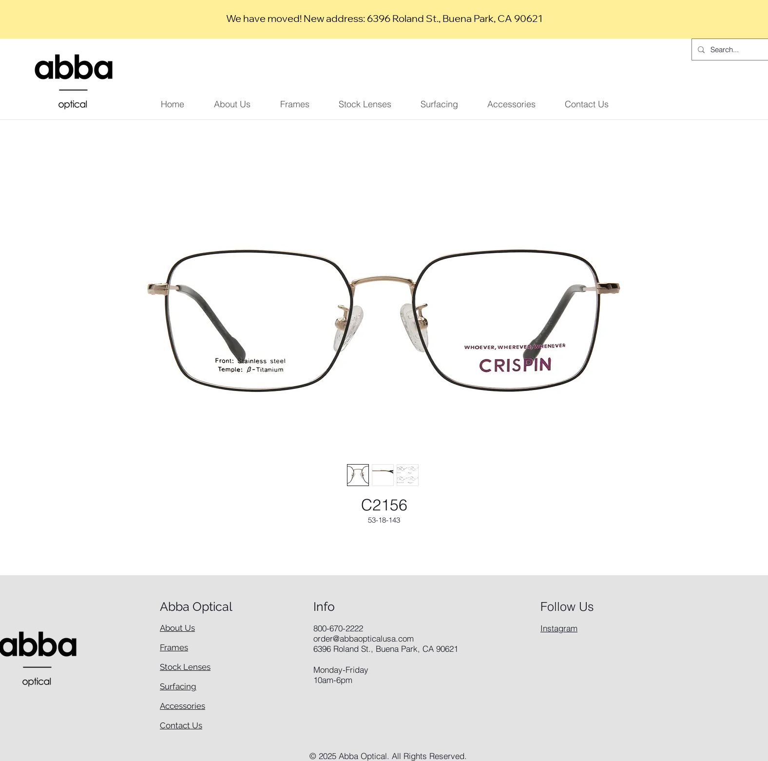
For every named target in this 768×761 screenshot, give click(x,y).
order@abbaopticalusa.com (363, 638)
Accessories (182, 706)
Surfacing (178, 686)
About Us (177, 628)
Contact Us (181, 725)
